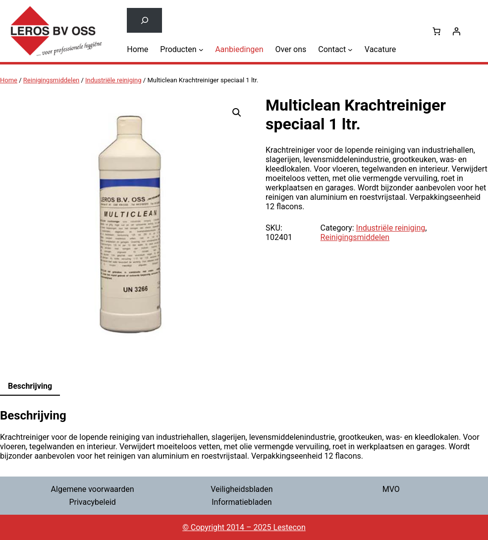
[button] (237, 112)
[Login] (456, 31)
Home (8, 80)
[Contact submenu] (350, 49)
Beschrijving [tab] (30, 386)
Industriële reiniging (113, 80)
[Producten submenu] (201, 49)
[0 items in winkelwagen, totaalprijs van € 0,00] (436, 31)
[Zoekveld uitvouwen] (144, 20)
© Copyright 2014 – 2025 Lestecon (244, 527)
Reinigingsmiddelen (51, 80)
